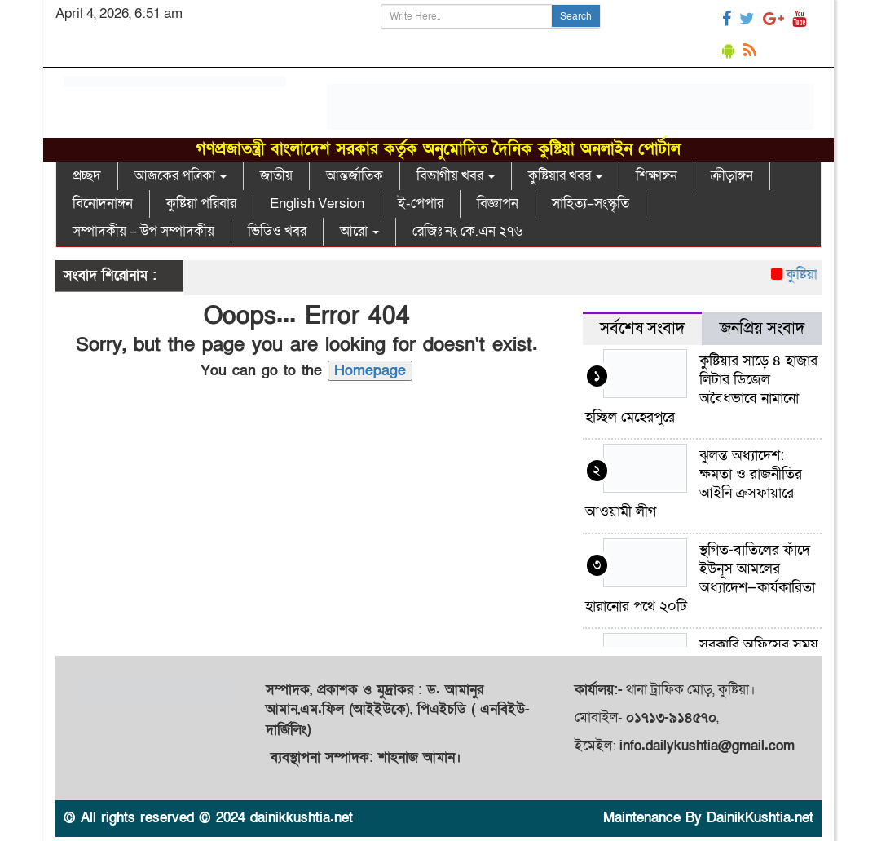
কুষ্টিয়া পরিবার (201, 203)
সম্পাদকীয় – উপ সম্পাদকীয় (143, 231)
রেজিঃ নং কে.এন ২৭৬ (467, 231)
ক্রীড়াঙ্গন (732, 175)
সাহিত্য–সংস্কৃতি (590, 203)
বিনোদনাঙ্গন (103, 203)
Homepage (370, 370)
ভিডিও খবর (277, 231)
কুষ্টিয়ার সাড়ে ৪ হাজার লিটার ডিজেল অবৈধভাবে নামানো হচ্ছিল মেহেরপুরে (701, 389)
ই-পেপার (420, 203)
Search (576, 16)
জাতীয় (276, 175)
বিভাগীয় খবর (455, 175)
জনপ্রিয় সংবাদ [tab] (762, 328)
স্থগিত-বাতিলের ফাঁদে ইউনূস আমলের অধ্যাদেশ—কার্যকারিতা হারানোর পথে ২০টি (700, 578)
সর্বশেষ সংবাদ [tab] (642, 328)
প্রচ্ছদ (87, 175)
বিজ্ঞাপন (497, 203)
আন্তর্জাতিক (354, 175)
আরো (359, 231)
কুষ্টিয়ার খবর (565, 175)
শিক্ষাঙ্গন (656, 175)
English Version (317, 203)
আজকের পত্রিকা (180, 175)
